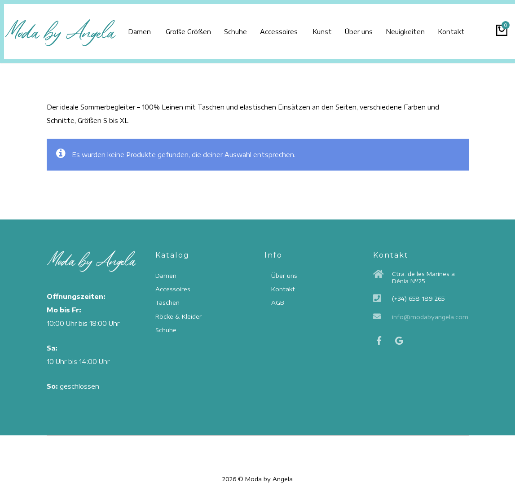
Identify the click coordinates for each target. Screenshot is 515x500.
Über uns (380, 27)
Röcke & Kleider (178, 316)
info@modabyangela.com (430, 316)
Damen (139, 27)
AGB (277, 303)
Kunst (338, 27)
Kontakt (482, 27)
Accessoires (292, 27)
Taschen (167, 303)
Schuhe (243, 27)
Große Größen (191, 27)
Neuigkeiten (431, 27)
